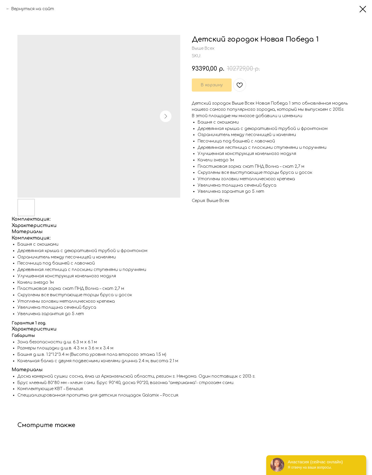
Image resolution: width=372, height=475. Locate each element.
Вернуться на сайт (32, 9)
